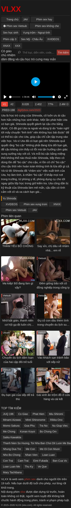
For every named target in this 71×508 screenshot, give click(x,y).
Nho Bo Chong (11, 454)
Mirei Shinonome (35, 419)
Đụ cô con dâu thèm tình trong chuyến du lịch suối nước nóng (53, 325)
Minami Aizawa (12, 419)
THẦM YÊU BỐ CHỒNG (17, 246)
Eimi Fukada (40, 460)
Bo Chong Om (48, 431)
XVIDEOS (11, 204)
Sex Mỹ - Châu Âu (32, 39)
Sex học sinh (10, 32)
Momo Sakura (11, 425)
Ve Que (42, 466)
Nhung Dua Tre (12, 449)
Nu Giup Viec (60, 425)
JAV (34, 210)
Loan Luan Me (11, 466)
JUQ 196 (8, 413)
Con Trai (8, 460)
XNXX (57, 204)
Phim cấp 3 (9, 39)
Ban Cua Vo (60, 460)
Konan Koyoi (27, 431)
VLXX (11, 9)
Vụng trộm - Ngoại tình (36, 32)
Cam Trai (23, 460)
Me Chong (9, 431)
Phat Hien (38, 413)
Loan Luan (48, 454)
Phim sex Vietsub (16, 210)
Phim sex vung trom (35, 204)
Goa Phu (29, 425)
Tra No (43, 425)
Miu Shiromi (56, 413)
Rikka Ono (56, 419)
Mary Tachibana (12, 472)
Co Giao (23, 413)
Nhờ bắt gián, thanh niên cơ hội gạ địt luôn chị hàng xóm (17, 325)
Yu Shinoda (9, 198)
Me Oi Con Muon (50, 449)
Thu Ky (29, 466)
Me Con (30, 449)
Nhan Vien (31, 454)
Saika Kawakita (12, 437)
